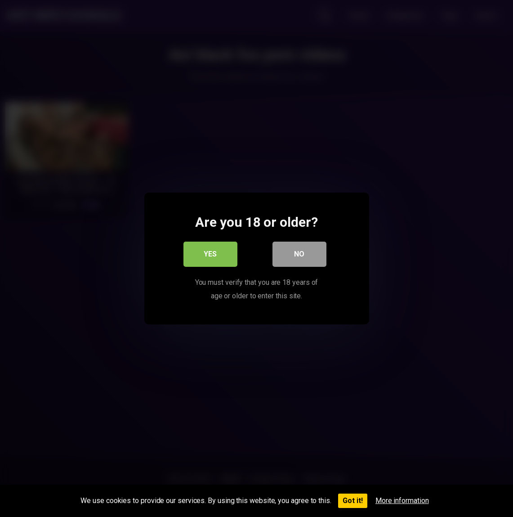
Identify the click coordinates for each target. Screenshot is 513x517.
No (299, 254)
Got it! (353, 500)
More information (402, 500)
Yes (210, 254)
